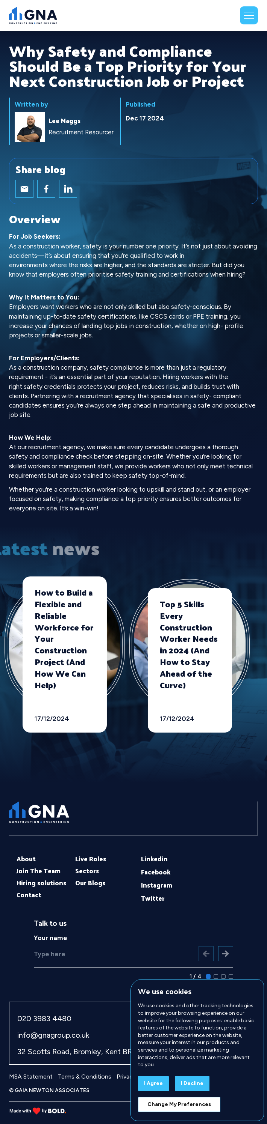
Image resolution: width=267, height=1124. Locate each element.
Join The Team (39, 871)
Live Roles (90, 859)
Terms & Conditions (84, 1076)
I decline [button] (192, 1083)
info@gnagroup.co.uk (53, 1035)
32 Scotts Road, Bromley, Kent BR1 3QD (84, 1051)
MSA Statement (31, 1076)
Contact (29, 895)
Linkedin (154, 859)
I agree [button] (153, 1083)
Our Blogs (90, 883)
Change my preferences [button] (179, 1104)
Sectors (87, 871)
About (26, 859)
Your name (50, 938)
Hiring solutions (41, 883)
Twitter (153, 898)
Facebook (155, 872)
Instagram (156, 885)
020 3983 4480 (44, 1018)
